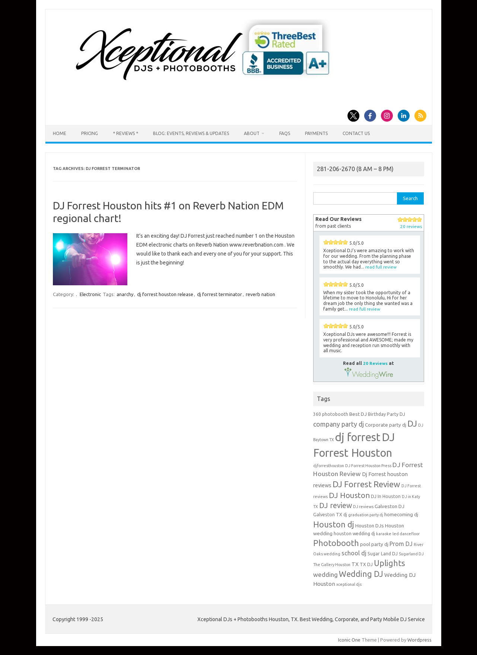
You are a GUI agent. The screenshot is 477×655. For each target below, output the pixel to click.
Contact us (356, 133)
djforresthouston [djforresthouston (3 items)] (328, 465)
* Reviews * (125, 133)
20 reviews (411, 226)
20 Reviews (375, 363)
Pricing (89, 133)
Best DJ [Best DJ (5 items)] (358, 414)
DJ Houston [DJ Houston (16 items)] (349, 495)
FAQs (284, 133)
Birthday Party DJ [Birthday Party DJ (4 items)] (386, 414)
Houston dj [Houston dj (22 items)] (333, 524)
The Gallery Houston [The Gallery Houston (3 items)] (331, 564)
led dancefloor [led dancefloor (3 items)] (406, 534)
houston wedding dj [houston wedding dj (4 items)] (354, 533)
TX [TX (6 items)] (355, 564)
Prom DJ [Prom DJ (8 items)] (401, 543)
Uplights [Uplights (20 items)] (389, 563)
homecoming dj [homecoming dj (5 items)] (401, 514)
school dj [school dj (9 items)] (353, 552)
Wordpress (419, 639)
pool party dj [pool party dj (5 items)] (374, 544)
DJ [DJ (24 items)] (412, 423)
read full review (381, 266)
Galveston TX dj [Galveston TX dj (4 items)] (330, 514)
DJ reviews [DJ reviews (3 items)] (363, 506)
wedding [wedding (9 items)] (325, 574)
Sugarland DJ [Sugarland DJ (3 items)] (411, 554)
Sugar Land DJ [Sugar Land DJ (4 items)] (383, 553)
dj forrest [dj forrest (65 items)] (358, 437)
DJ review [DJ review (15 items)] (335, 505)
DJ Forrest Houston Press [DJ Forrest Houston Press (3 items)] (368, 465)
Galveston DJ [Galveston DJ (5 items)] (389, 506)
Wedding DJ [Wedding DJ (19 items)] (361, 573)
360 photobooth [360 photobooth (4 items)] (330, 414)
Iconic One (349, 639)
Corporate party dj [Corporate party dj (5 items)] (385, 425)
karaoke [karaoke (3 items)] (383, 534)
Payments (316, 133)
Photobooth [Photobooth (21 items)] (336, 543)
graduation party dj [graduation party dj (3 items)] (365, 515)
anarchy (125, 294)
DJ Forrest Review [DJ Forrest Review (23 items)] (366, 484)
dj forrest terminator (219, 294)
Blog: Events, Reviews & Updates (191, 133)
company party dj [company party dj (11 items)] (338, 424)
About (252, 133)
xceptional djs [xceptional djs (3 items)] (349, 584)
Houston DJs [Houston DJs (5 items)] (369, 526)
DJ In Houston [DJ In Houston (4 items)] (386, 496)
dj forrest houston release (165, 294)
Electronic (90, 294)
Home (59, 133)
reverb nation (260, 294)
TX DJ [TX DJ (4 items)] (366, 564)
